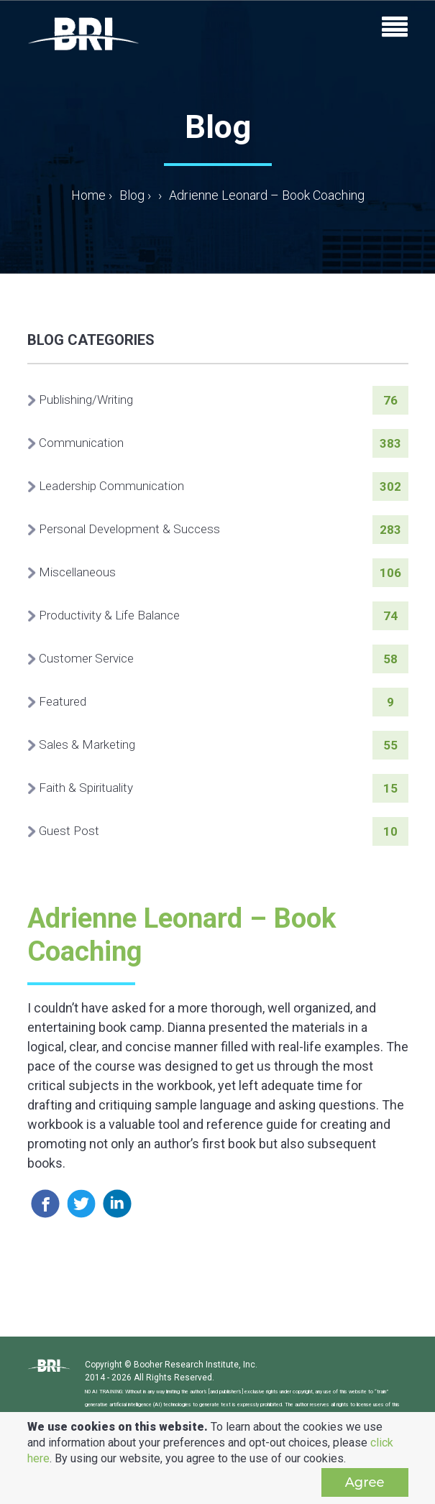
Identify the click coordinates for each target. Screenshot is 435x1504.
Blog (132, 195)
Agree (365, 1482)
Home (91, 195)
